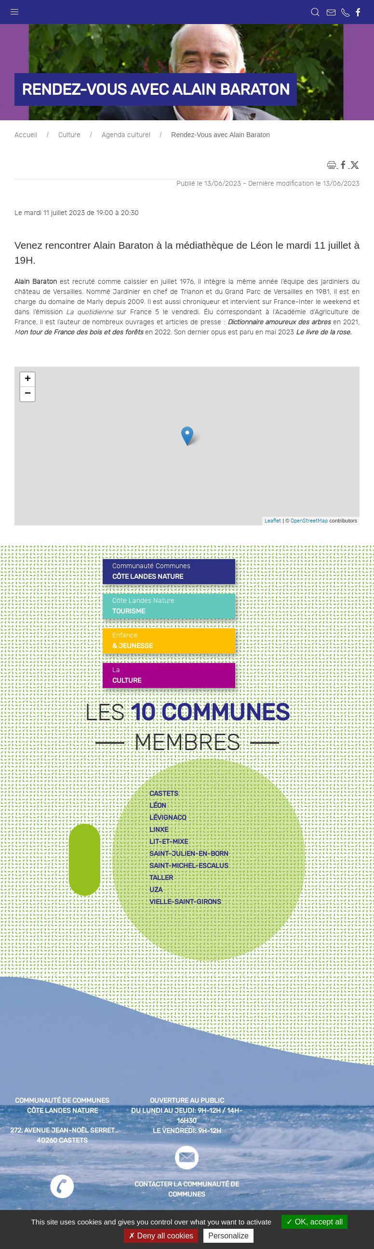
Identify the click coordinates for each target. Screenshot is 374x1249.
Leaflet (273, 520)
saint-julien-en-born (188, 854)
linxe (158, 830)
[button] (14, 9)
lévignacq (167, 818)
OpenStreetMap (309, 520)
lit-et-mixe (168, 842)
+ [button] (28, 379)
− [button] (28, 394)
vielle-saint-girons (185, 902)
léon (157, 806)
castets (163, 794)
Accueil (25, 135)
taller (161, 878)
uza (155, 890)
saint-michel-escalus (188, 866)
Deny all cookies (161, 1236)
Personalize (228, 1236)
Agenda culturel (126, 135)
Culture (69, 135)
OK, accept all (314, 1222)
